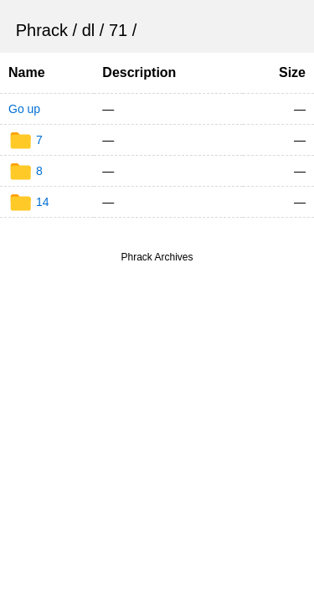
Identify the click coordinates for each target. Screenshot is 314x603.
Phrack (42, 30)
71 (118, 30)
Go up (24, 109)
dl (88, 30)
